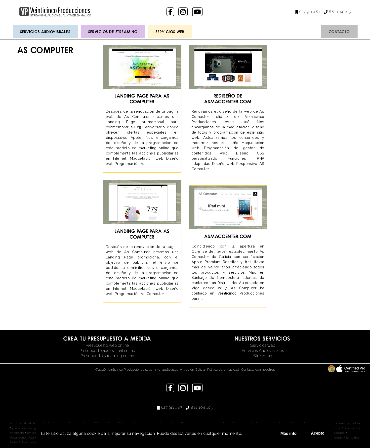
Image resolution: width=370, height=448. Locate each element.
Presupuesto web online (107, 345)
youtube (198, 11)
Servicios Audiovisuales (45, 31)
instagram (183, 11)
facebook (170, 11)
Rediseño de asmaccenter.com (228, 98)
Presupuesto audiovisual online (107, 350)
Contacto (339, 31)
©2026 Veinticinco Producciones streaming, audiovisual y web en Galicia (150, 369)
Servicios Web (170, 31)
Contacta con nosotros (258, 369)
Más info (288, 433)
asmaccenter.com (228, 236)
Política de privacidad (223, 369)
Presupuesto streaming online (107, 355)
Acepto (317, 433)
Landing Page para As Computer (142, 98)
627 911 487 (310, 11)
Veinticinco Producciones (60, 10)
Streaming (262, 355)
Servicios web (262, 345)
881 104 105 (340, 11)
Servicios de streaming (113, 31)
